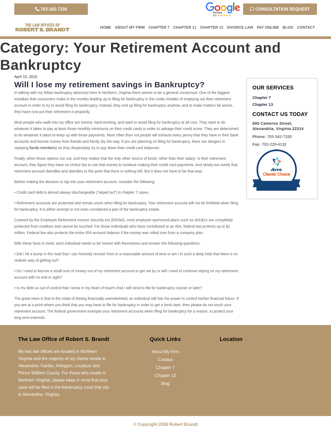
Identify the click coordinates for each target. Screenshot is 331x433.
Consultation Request (280, 9)
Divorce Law (240, 27)
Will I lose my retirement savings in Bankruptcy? (109, 84)
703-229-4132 (274, 144)
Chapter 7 (158, 27)
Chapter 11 (184, 27)
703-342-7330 (51, 9)
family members (42, 148)
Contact (306, 27)
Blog (288, 27)
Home (105, 27)
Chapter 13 (211, 27)
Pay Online (268, 27)
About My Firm (130, 27)
